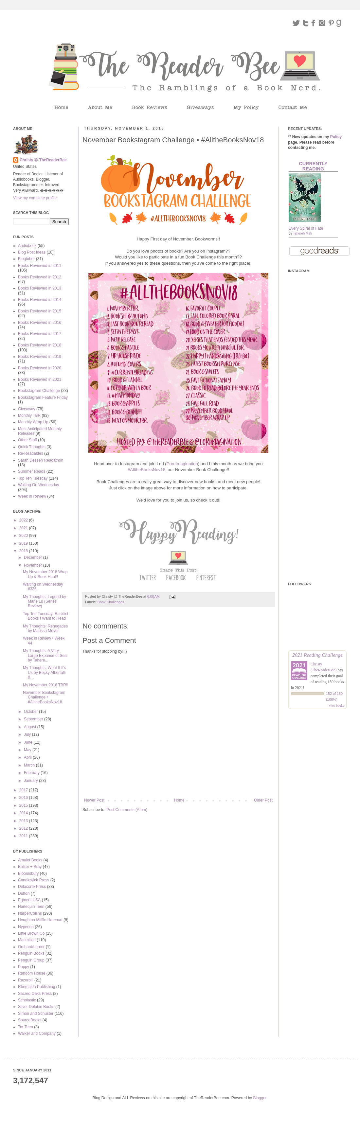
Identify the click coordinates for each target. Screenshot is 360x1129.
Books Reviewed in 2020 (39, 368)
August (30, 727)
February (32, 772)
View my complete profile (35, 198)
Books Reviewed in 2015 (39, 311)
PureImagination (182, 463)
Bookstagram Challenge (39, 390)
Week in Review (32, 496)
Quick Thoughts (31, 447)
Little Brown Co (31, 933)
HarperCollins (30, 913)
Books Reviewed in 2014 (39, 299)
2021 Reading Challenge (317, 655)
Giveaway (26, 409)
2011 (24, 836)
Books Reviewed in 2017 (39, 333)
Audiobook (27, 245)
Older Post (263, 800)
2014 (24, 813)
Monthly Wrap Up (33, 422)
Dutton (23, 893)
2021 (24, 528)
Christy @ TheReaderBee (43, 160)
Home (179, 800)
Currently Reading (313, 166)
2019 (24, 543)
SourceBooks (29, 1020)
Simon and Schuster (35, 1013)
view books (336, 705)
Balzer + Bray (30, 866)
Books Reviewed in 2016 (39, 322)
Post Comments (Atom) (126, 809)
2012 (24, 828)
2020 (24, 535)
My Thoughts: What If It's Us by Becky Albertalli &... (44, 672)
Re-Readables (30, 453)
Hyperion (26, 927)
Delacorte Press (32, 886)
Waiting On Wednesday (38, 485)
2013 (24, 821)
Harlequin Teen (31, 906)
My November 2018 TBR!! (45, 685)
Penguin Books (31, 953)
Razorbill (25, 980)
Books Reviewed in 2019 (39, 356)
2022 (24, 520)
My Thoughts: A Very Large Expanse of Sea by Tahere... (45, 655)
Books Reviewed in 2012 (39, 277)
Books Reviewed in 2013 (39, 288)
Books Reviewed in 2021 (39, 379)
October (31, 711)
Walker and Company (37, 1033)
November (33, 565)
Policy (336, 136)
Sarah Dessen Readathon (40, 460)
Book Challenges (111, 602)
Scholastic (27, 1000)
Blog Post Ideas (31, 252)
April (28, 757)
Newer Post (94, 800)
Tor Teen (25, 1027)
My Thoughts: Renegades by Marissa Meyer (45, 628)
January (31, 780)
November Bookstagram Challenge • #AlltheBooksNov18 (44, 697)
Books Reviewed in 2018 (39, 345)
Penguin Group (31, 960)
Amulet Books (30, 860)
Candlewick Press (33, 880)
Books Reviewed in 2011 (39, 265)
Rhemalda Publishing (36, 986)
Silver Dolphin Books (36, 1006)
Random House (31, 973)
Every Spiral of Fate (306, 228)
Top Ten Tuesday (33, 478)
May (28, 750)
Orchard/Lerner (31, 946)
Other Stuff (27, 440)
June (28, 742)
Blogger (259, 1098)
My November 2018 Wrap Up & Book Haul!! (45, 574)
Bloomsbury (28, 873)
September (34, 719)
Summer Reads (31, 471)
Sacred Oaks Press (35, 993)
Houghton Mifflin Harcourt (40, 920)
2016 (24, 797)
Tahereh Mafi (302, 233)
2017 (24, 790)
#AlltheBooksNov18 (146, 469)
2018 (24, 551)
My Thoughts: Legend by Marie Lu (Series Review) (44, 601)
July (28, 734)
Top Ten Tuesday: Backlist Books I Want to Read (45, 616)
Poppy (23, 966)
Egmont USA (29, 900)
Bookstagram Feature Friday (43, 397)
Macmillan (27, 940)
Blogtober (26, 258)
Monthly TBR (29, 415)
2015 (24, 805)
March (30, 765)
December (33, 557)
